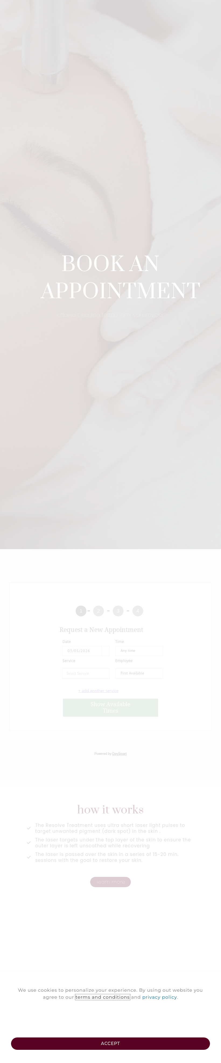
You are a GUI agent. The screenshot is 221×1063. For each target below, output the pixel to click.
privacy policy (159, 997)
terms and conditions (103, 997)
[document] (110, 531)
